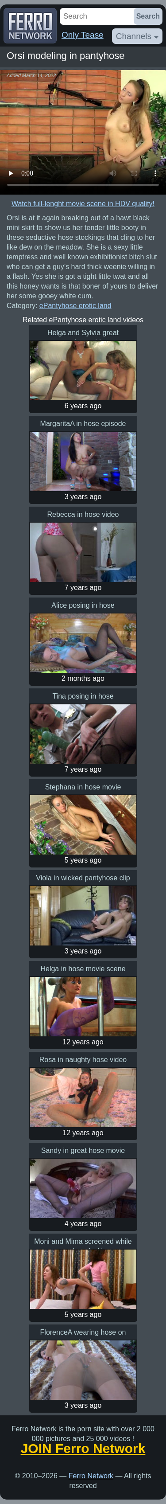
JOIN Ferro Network (83, 1448)
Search (148, 16)
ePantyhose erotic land (75, 305)
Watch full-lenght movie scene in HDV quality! (83, 203)
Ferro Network (91, 1476)
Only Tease (83, 34)
